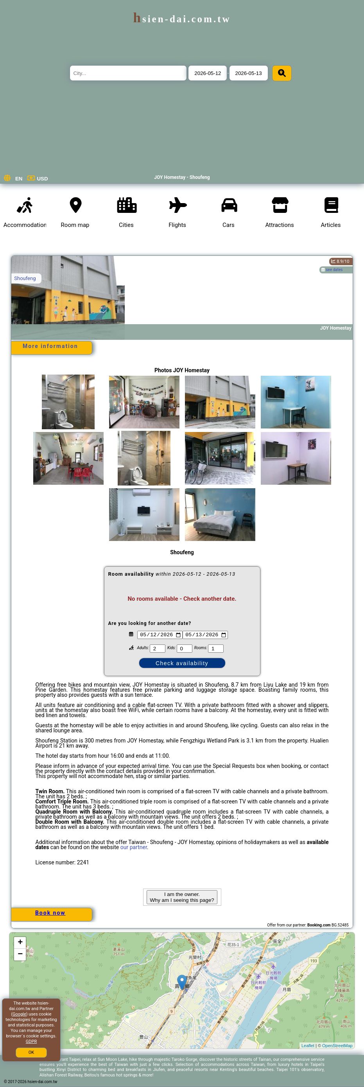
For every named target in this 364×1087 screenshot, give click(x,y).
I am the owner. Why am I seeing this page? (182, 897)
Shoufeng (25, 278)
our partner (133, 847)
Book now (50, 913)
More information (50, 346)
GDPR (31, 1041)
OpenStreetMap (337, 1045)
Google (19, 1014)
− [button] (20, 954)
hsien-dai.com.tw (182, 19)
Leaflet (307, 1045)
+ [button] (20, 943)
